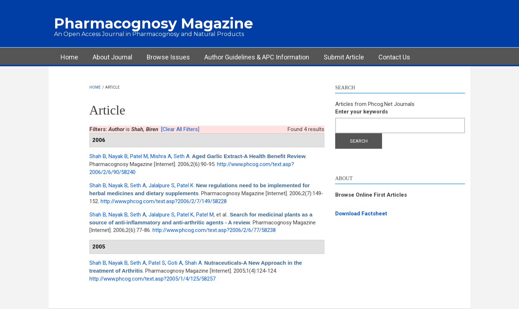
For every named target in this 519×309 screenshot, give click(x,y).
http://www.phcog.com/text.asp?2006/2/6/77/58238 (214, 230)
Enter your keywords (361, 111)
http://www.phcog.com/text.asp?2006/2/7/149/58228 (164, 201)
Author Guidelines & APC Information (256, 57)
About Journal (112, 57)
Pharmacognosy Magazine (153, 23)
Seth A (182, 156)
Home (69, 57)
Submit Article (344, 57)
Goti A (175, 263)
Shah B (97, 156)
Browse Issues (168, 57)
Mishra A (160, 156)
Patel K (185, 185)
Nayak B (118, 156)
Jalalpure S (161, 185)
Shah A (193, 263)
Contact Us (394, 57)
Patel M (139, 156)
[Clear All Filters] (180, 129)
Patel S (156, 263)
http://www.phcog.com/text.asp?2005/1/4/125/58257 (152, 279)
